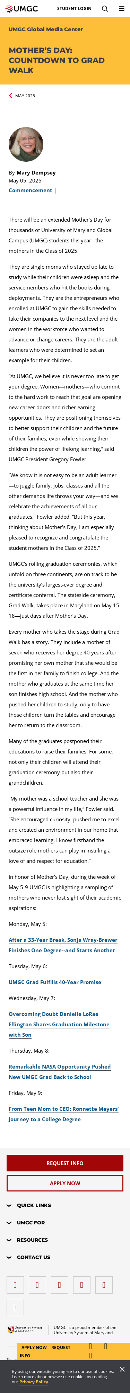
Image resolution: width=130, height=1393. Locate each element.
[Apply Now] (65, 1183)
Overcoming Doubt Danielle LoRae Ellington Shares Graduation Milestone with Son (59, 1024)
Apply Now (34, 1347)
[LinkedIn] (39, 1282)
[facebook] (17, 1282)
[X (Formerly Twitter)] (83, 1282)
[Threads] (105, 1282)
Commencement (30, 190)
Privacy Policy (33, 1382)
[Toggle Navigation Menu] (121, 8)
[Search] (105, 8)
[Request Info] (65, 1163)
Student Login (74, 9)
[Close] (122, 1369)
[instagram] (61, 1282)
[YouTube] (17, 1305)
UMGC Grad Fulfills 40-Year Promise (55, 982)
